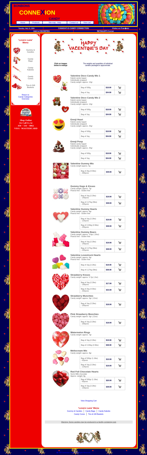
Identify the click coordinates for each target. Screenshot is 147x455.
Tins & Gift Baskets (95, 414)
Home (22, 22)
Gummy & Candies (74, 411)
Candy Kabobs (104, 411)
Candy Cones (79, 414)
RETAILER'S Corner (105, 31)
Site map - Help (55, 22)
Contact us (74, 22)
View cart (87, 22)
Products (35, 22)
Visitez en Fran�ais (120, 28)
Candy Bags (90, 411)
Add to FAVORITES (41, 31)
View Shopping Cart (89, 401)
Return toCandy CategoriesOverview (25, 97)
